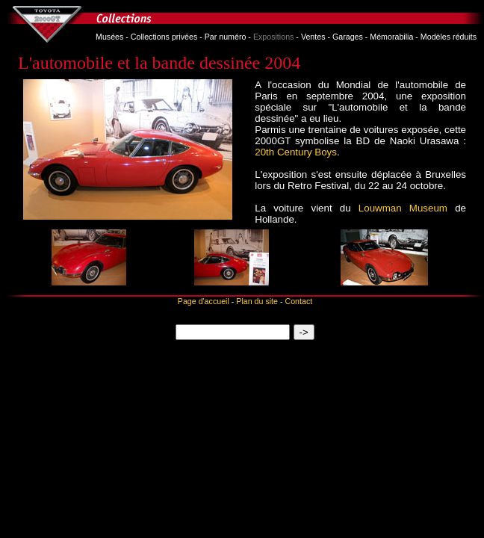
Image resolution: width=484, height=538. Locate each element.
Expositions (273, 36)
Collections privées (164, 36)
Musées (109, 36)
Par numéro (225, 36)
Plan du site (257, 301)
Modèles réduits (449, 36)
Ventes (313, 36)
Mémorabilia (391, 36)
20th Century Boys (296, 152)
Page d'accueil (203, 301)
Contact (298, 301)
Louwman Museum (403, 208)
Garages (347, 36)
